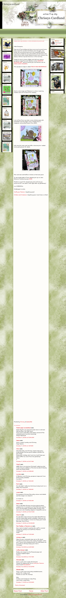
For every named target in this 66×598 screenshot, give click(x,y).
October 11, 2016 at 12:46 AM (25, 437)
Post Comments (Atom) (35, 594)
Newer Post (18, 591)
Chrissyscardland (10, 4)
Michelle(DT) (26, 564)
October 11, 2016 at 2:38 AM (24, 471)
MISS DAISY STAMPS (20, 63)
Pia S (17, 484)
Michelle (18, 559)
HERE (30, 179)
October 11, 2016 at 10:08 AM (25, 523)
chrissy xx (19, 537)
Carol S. (18, 514)
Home (31, 591)
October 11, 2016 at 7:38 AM (24, 489)
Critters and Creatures (20, 194)
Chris (17, 448)
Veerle (18, 440)
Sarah (18, 503)
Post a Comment (20, 585)
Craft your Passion (19, 192)
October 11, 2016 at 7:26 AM (24, 481)
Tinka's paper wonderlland (23, 427)
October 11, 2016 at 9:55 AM (25, 500)
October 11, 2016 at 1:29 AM (24, 445)
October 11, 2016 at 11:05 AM (25, 534)
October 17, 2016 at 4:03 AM (25, 582)
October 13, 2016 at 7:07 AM (25, 556)
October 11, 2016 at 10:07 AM (25, 511)
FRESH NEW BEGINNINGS (38, 66)
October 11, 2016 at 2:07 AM (25, 461)
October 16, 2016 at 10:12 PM (25, 566)
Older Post (44, 591)
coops (18, 492)
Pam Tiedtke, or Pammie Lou (24, 526)
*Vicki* (18, 464)
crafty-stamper (20, 550)
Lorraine (18, 474)
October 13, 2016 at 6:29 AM (25, 547)
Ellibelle (18, 569)
